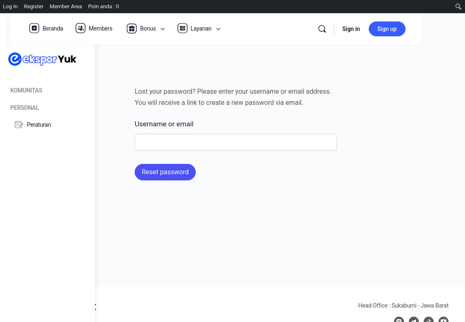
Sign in (394, 29)
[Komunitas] (47, 89)
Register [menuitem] (34, 6)
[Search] (365, 29)
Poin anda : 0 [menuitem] (103, 6)
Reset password (209, 172)
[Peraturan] (47, 124)
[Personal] (47, 106)
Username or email (208, 124)
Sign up (430, 29)
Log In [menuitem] (10, 6)
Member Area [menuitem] (66, 6)
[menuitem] (458, 6)
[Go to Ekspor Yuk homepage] (42, 58)
